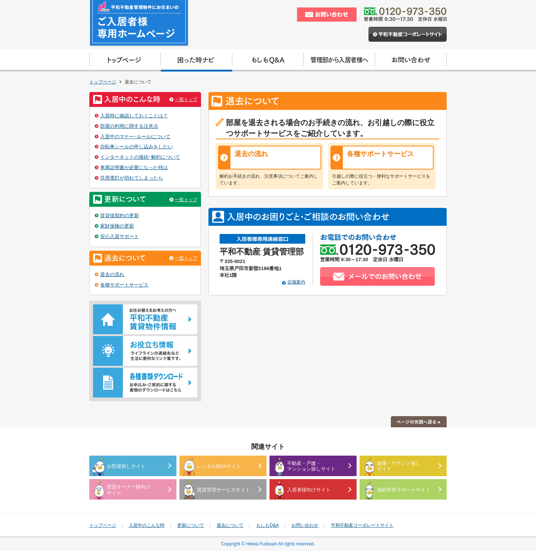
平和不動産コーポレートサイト (362, 525)
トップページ (102, 82)
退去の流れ (251, 154)
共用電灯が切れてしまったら (131, 178)
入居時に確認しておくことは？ (134, 115)
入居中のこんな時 (147, 525)
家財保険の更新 (117, 226)
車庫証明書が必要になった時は (134, 167)
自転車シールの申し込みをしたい (136, 146)
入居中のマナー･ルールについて (135, 136)
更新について (190, 525)
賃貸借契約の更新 (119, 215)
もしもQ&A (267, 525)
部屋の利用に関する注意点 (129, 126)
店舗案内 (296, 282)
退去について (230, 525)
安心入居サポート (119, 236)
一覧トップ (186, 99)
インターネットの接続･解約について (140, 157)
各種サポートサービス (380, 154)
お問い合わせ (304, 525)
